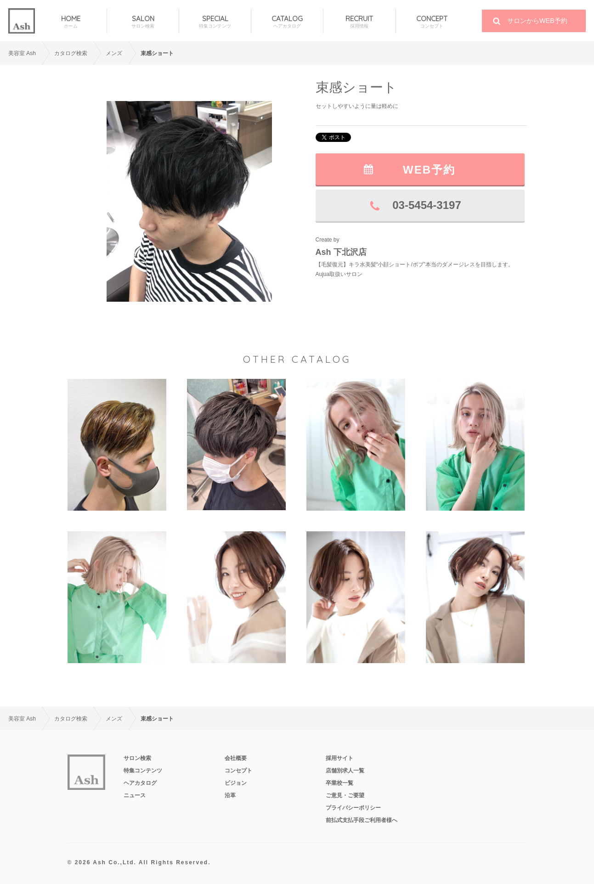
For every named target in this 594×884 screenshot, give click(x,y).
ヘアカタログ (140, 783)
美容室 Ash (22, 53)
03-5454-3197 (426, 205)
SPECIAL (215, 21)
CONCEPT (432, 21)
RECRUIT (359, 21)
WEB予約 (429, 169)
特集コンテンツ (143, 770)
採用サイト (339, 758)
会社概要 (236, 758)
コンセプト (238, 770)
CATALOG (287, 21)
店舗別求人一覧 (345, 770)
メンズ (114, 53)
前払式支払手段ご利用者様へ (361, 820)
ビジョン (236, 783)
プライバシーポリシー (353, 808)
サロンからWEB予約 (537, 20)
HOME (70, 21)
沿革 (230, 795)
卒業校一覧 (339, 783)
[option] (189, 201)
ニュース (135, 795)
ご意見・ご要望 (345, 795)
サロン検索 (137, 758)
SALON (143, 21)
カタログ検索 (70, 53)
